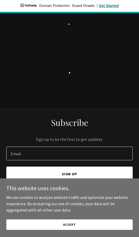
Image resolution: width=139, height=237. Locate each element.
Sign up (69, 174)
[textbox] (69, 153)
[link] (69, 23)
